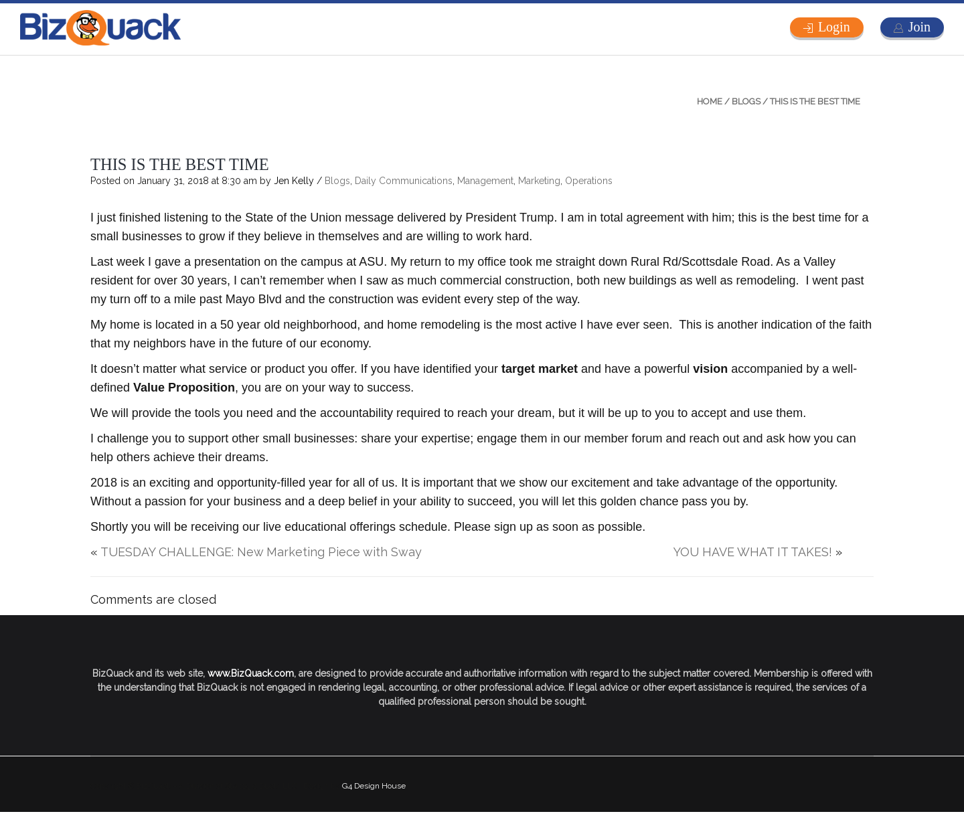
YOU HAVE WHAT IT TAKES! (752, 552)
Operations (589, 180)
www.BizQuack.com (251, 673)
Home (709, 101)
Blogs (746, 101)
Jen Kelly (294, 180)
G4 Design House (374, 786)
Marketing (539, 180)
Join (919, 26)
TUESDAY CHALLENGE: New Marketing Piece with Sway (261, 552)
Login (834, 26)
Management (485, 180)
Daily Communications (404, 180)
